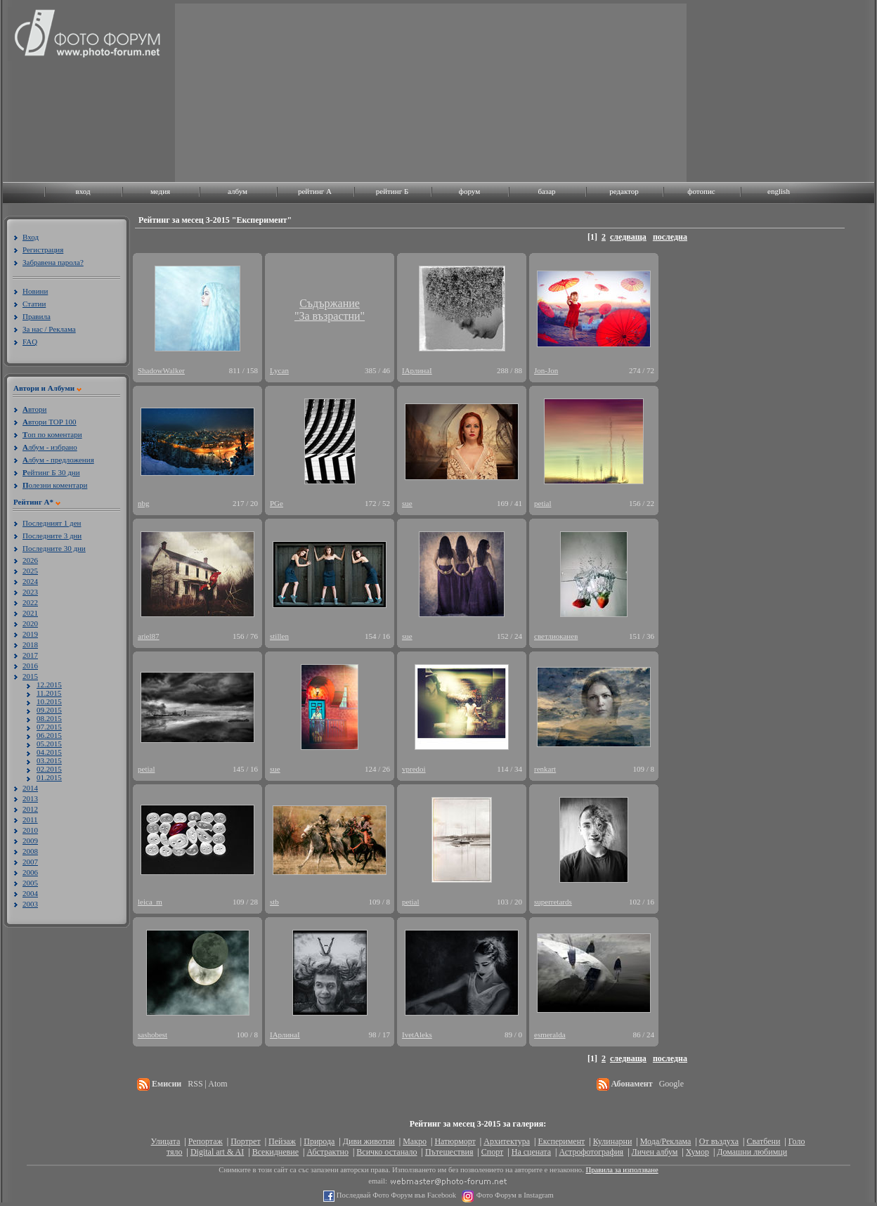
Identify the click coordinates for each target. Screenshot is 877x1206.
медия (160, 191)
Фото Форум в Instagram (514, 1195)
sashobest (152, 1034)
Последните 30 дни (54, 548)
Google (671, 1084)
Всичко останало (386, 1152)
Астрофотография (591, 1152)
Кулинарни (612, 1141)
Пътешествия (449, 1152)
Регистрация (42, 249)
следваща (628, 237)
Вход (30, 237)
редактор (624, 191)
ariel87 (149, 636)
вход (82, 191)
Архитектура (506, 1141)
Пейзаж (282, 1141)
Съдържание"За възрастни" (329, 309)
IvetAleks (417, 1034)
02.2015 (49, 769)
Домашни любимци (752, 1152)
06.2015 (49, 735)
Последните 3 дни (52, 535)
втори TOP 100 (49, 421)
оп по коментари (52, 434)
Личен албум (655, 1152)
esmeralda (550, 1034)
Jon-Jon (546, 370)
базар (546, 191)
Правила (36, 316)
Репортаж (205, 1141)
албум (237, 191)
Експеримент (561, 1141)
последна (670, 237)
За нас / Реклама (49, 329)
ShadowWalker (161, 370)
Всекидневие (275, 1152)
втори (34, 409)
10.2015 (49, 701)
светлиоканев (556, 636)
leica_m (150, 901)
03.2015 (49, 760)
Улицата (166, 1141)
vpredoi (414, 769)
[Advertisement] (286, 91)
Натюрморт (454, 1141)
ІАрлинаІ (417, 370)
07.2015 (49, 726)
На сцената (531, 1152)
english (778, 191)
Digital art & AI (217, 1152)
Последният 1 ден (51, 523)
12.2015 (49, 684)
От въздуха (719, 1141)
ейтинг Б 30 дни (51, 472)
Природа (319, 1141)
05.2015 (49, 743)
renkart (545, 769)
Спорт (492, 1152)
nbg (144, 503)
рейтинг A (315, 191)
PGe (276, 503)
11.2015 (49, 693)
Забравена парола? (53, 262)
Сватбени (763, 1141)
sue (407, 503)
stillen (279, 636)
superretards (553, 901)
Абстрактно (327, 1152)
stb (274, 901)
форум (469, 191)
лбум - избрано (49, 447)
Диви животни (369, 1141)
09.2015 (49, 710)
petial (542, 503)
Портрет (245, 1141)
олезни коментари (54, 485)
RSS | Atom (207, 1084)
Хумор (697, 1152)
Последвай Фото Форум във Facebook (395, 1195)
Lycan (279, 370)
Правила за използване (622, 1170)
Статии (34, 303)
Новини (35, 291)
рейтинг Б (392, 191)
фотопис (701, 191)
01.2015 (49, 777)
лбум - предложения (58, 459)
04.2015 (49, 752)
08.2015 (49, 718)
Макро (415, 1141)
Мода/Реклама (665, 1141)
